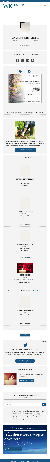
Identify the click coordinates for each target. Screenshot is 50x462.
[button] (20, 72)
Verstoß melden (38, 291)
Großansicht (25, 183)
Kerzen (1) (39, 112)
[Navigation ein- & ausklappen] (45, 6)
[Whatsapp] (32, 60)
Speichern (24, 185)
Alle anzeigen (28, 112)
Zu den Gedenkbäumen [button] (25, 150)
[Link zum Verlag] (13, 6)
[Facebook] (17, 60)
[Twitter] (22, 60)
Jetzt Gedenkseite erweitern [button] (13, 449)
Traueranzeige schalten (14, 112)
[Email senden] (23, 404)
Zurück (6, 1)
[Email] (27, 60)
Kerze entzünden (12, 291)
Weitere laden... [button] (25, 335)
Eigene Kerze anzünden (26, 380)
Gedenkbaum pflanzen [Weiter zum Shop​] (25, 361)
